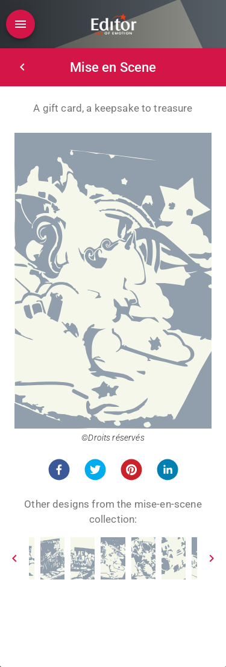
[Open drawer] (20, 24)
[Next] (211, 558)
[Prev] (14, 558)
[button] (59, 469)
